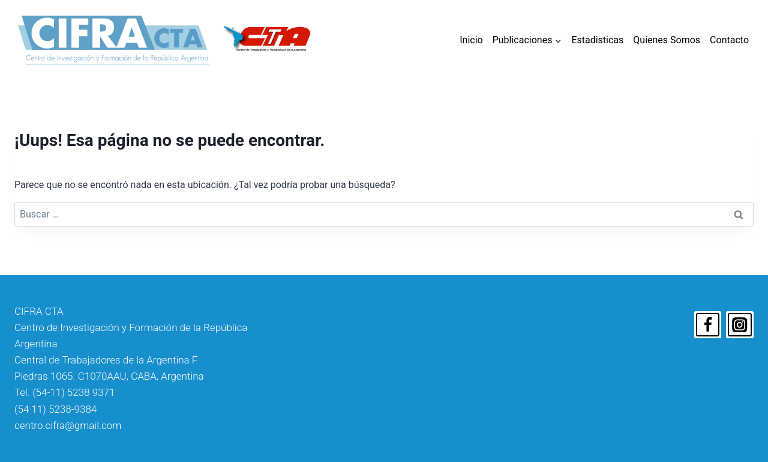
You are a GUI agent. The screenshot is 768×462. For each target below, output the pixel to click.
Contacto (729, 40)
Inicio (471, 40)
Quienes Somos (666, 40)
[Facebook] (708, 325)
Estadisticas (597, 40)
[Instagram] (740, 325)
